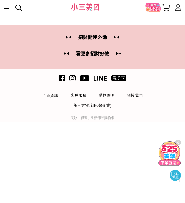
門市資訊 (50, 95)
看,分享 (118, 78)
